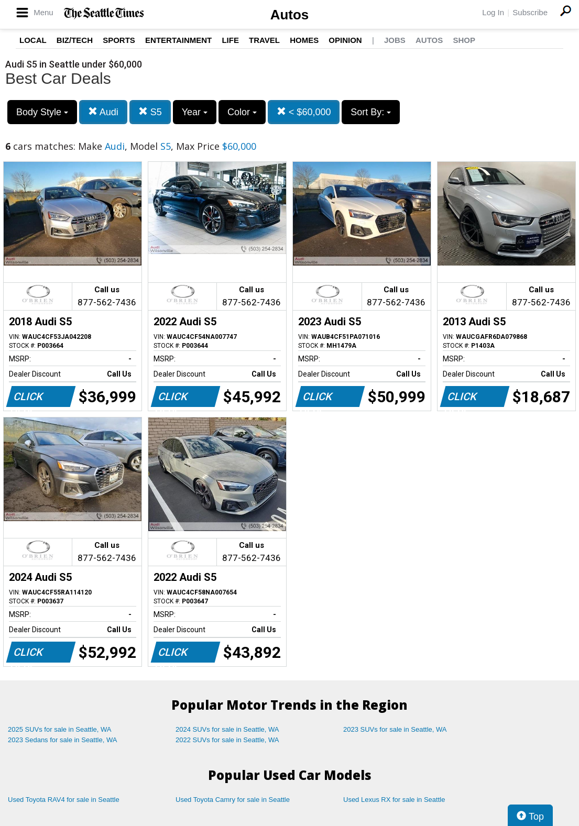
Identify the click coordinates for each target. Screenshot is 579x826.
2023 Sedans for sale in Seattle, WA (62, 740)
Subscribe (530, 12)
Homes (304, 40)
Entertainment (178, 40)
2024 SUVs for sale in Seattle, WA (227, 729)
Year (194, 112)
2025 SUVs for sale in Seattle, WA (60, 729)
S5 (150, 111)
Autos (289, 15)
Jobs (395, 40)
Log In (493, 12)
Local (33, 40)
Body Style (42, 112)
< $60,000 (304, 111)
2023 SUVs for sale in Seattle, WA (395, 729)
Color (242, 112)
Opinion (345, 40)
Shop (464, 40)
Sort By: (371, 112)
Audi (103, 111)
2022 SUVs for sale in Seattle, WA (227, 740)
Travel (264, 40)
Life (230, 40)
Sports (119, 40)
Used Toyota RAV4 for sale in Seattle (63, 799)
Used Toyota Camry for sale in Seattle (233, 799)
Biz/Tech (75, 40)
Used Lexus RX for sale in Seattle (394, 799)
